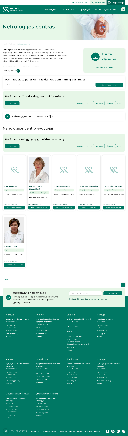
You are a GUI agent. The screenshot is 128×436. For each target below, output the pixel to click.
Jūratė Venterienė (62, 186)
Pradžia (5, 44)
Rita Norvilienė (10, 246)
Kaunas (89, 103)
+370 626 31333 (11, 403)
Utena (119, 103)
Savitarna (98, 2)
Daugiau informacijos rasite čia (78, 344)
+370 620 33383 (11, 322)
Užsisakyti (113, 293)
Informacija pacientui (49, 431)
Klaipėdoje (42, 359)
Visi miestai (13, 103)
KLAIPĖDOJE (14, 265)
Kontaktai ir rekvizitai (92, 431)
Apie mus (35, 431)
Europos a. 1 (10, 415)
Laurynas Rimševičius (88, 186)
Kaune (39, 207)
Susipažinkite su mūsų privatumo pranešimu (88, 299)
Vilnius (80, 103)
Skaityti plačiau (11, 71)
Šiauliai (110, 103)
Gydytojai (85, 9)
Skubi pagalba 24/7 (105, 9)
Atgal (7, 280)
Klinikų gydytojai (76, 431)
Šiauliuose (72, 359)
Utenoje (101, 359)
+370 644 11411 (72, 339)
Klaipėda (99, 103)
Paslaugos (12, 44)
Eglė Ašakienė (10, 186)
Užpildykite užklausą (104, 67)
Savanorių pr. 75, (42, 413)
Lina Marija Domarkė (113, 186)
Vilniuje (14, 207)
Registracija (116, 2)
